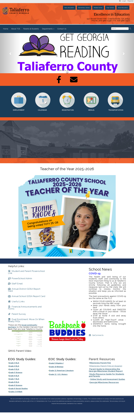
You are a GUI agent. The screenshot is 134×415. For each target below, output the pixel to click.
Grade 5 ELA (14, 369)
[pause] (67, 72)
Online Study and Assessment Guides (107, 379)
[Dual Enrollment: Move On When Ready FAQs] (26, 320)
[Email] (74, 82)
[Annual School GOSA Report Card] (26, 296)
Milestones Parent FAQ (100, 363)
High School (110, 7)
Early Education (69, 7)
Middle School (98, 7)
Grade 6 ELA (14, 376)
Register (130, 1)
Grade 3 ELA (14, 363)
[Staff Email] (15, 283)
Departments (48, 29)
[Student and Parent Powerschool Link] (26, 272)
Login (122, 1)
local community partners (22, 326)
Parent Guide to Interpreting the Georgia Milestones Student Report (106, 370)
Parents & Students (31, 29)
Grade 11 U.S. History (58, 374)
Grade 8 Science (15, 385)
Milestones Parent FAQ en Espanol (106, 366)
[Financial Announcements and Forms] (25, 307)
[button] (10, 53)
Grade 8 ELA (14, 382)
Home (5, 29)
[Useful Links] (16, 301)
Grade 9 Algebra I (56, 363)
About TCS (15, 29)
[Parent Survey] (17, 314)
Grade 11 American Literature (61, 370)
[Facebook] (58, 82)
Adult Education (123, 7)
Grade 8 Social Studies (18, 388)
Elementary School (84, 7)
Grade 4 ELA (14, 366)
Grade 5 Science (15, 372)
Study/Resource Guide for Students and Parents (106, 375)
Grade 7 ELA (14, 379)
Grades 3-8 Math (15, 392)
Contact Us (61, 29)
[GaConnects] (96, 335)
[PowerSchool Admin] (20, 278)
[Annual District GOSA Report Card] (24, 290)
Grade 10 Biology (56, 367)
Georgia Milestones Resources (104, 382)
